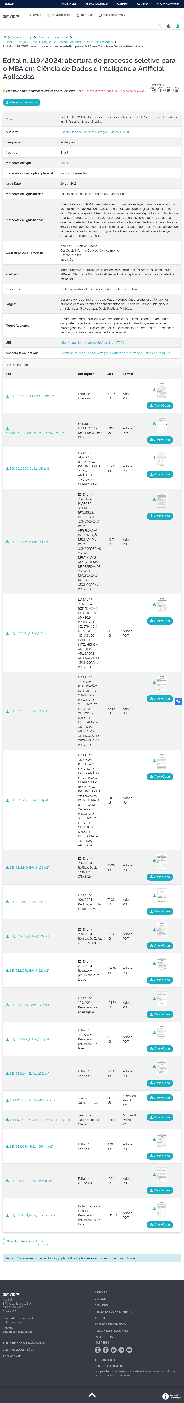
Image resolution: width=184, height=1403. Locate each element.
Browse (84, 15)
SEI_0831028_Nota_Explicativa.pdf (32, 1215)
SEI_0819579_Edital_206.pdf (27, 936)
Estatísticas (104, 1337)
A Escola (101, 1292)
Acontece (102, 1318)
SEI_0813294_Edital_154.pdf (27, 542)
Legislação (142, 4)
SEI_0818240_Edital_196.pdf (27, 867)
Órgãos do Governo (168, 4)
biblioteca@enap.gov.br (17, 1331)
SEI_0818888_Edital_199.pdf (27, 902)
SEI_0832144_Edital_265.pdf (27, 1073)
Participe (122, 4)
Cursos (100, 1298)
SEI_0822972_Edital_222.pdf (27, 970)
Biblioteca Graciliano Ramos (24, 1343)
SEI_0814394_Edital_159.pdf (27, 633)
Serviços (101, 1305)
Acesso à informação (96, 4)
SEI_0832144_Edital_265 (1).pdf (29, 1181)
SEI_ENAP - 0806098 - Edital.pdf (30, 396)
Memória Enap (22, 37)
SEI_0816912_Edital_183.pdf (27, 800)
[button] (168, 26)
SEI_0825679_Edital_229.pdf (27, 1005)
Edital (64, 163)
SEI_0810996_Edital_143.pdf (27, 468)
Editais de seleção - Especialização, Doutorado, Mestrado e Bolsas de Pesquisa (58, 42)
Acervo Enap (12, 1356)
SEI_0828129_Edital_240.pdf (27, 1039)
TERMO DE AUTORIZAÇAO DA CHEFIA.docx (38, 1119)
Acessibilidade (105, 1360)
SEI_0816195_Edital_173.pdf (27, 711)
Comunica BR (68, 4)
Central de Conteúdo (18, 1349)
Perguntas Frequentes (111, 1330)
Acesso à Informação (53, 37)
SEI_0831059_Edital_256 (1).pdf (29, 1146)
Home (34, 15)
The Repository (111, 15)
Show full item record (21, 1241)
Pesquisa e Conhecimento (113, 1311)
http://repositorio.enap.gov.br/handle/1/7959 (92, 342)
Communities (58, 15)
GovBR (9, 4)
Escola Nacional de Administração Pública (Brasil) (94, 132)
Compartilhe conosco (107, 1371)
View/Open (160, 405)
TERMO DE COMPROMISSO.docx (30, 1100)
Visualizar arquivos (21, 102)
